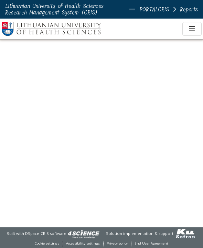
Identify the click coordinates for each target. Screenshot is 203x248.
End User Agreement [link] (151, 243)
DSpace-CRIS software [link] (45, 233)
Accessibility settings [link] (83, 243)
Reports (189, 9)
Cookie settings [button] (47, 243)
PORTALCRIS (154, 9)
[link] (83, 233)
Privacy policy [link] (117, 243)
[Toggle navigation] (192, 29)
